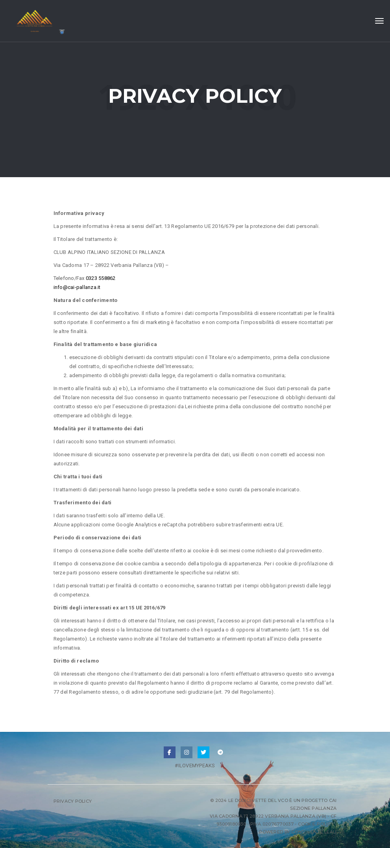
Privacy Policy (73, 801)
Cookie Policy (316, 824)
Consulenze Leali (313, 832)
